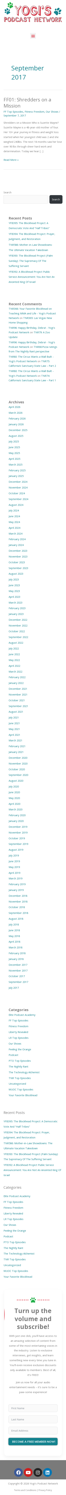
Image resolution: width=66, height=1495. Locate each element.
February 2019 (17, 884)
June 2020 (14, 792)
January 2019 (16, 890)
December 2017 (18, 964)
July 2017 (14, 987)
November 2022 (18, 625)
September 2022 (18, 637)
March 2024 (15, 533)
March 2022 (15, 671)
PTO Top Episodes (20, 1060)
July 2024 (14, 510)
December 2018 (18, 895)
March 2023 (15, 602)
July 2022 (14, 648)
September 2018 (18, 913)
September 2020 (18, 775)
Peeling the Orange (20, 1049)
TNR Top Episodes (20, 1078)
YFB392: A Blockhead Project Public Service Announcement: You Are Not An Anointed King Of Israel (32, 277)
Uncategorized (17, 1083)
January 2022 (16, 683)
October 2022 (17, 631)
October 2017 (17, 976)
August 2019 (16, 849)
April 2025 (14, 458)
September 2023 (18, 568)
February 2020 (17, 815)
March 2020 (15, 809)
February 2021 (17, 746)
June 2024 (14, 516)
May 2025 (14, 453)
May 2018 (14, 936)
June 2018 (14, 930)
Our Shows (52, 111)
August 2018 (16, 918)
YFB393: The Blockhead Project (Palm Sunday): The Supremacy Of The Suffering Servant (31, 260)
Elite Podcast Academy (22, 1015)
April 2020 (14, 803)
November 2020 (18, 763)
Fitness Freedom (34, 111)
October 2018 (17, 907)
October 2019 (17, 838)
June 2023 (14, 585)
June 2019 (14, 861)
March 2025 (15, 464)
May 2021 (14, 729)
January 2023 (16, 614)
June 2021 (14, 723)
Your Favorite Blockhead (23, 1095)
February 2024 (17, 539)
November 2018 (18, 901)
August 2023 (16, 573)
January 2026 (16, 424)
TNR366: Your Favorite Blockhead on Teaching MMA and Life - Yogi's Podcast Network (32, 313)
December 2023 (18, 550)
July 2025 (14, 441)
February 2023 (17, 608)
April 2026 (14, 407)
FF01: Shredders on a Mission (27, 102)
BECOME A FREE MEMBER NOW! (33, 1441)
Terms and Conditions (25, 1490)
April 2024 (14, 527)
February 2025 (17, 470)
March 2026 (15, 412)
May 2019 (14, 867)
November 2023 (18, 556)
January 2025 (16, 476)
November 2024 (18, 487)
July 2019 (14, 855)
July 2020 (14, 786)
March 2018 (15, 947)
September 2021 (18, 706)
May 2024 (14, 522)
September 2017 (18, 982)
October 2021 (17, 700)
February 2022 (17, 677)
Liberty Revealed (18, 1032)
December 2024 (18, 481)
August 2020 (16, 780)
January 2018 (16, 959)
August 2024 (16, 505)
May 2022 (14, 660)
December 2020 (18, 757)
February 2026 (17, 418)
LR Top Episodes (19, 1037)
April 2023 (14, 596)
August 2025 (16, 436)
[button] (33, 36)
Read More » (11, 159)
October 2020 (17, 769)
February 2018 (17, 953)
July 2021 (14, 717)
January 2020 (16, 821)
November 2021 (18, 694)
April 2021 (14, 734)
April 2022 (14, 665)
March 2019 (15, 878)
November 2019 (18, 832)
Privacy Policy (45, 1490)
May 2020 (14, 798)
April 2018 (14, 941)
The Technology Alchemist (24, 1072)
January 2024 (16, 545)
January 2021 (16, 752)
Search (7, 192)
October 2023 (17, 562)
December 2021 (18, 688)
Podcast (13, 1055)
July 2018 (14, 924)
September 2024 (18, 499)
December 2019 (18, 826)
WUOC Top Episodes (21, 1089)
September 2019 (18, 844)
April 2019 (14, 872)
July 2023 (14, 579)
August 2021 (16, 711)
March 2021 (15, 740)
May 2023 (14, 591)
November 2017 (18, 970)
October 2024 (17, 493)
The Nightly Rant (18, 1066)
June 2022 (14, 654)
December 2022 (18, 619)
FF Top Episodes (13, 111)
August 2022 (16, 642)
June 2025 (14, 447)
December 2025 (18, 430)
